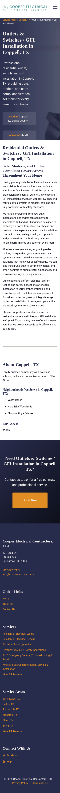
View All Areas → (12, 731)
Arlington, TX (10, 714)
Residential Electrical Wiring (18, 633)
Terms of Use (40, 783)
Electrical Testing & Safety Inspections (24, 650)
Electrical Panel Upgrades (17, 644)
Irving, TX (8, 725)
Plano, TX (8, 720)
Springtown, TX (11, 698)
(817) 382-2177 (11, 570)
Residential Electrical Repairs (19, 639)
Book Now (30, 500)
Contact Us (9, 609)
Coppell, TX (24, 20)
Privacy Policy (20, 783)
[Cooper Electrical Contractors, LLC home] (25, 8)
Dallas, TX (8, 704)
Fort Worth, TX (11, 709)
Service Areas (9, 20)
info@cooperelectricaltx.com (19, 574)
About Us (8, 604)
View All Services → (14, 674)
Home (6, 598)
